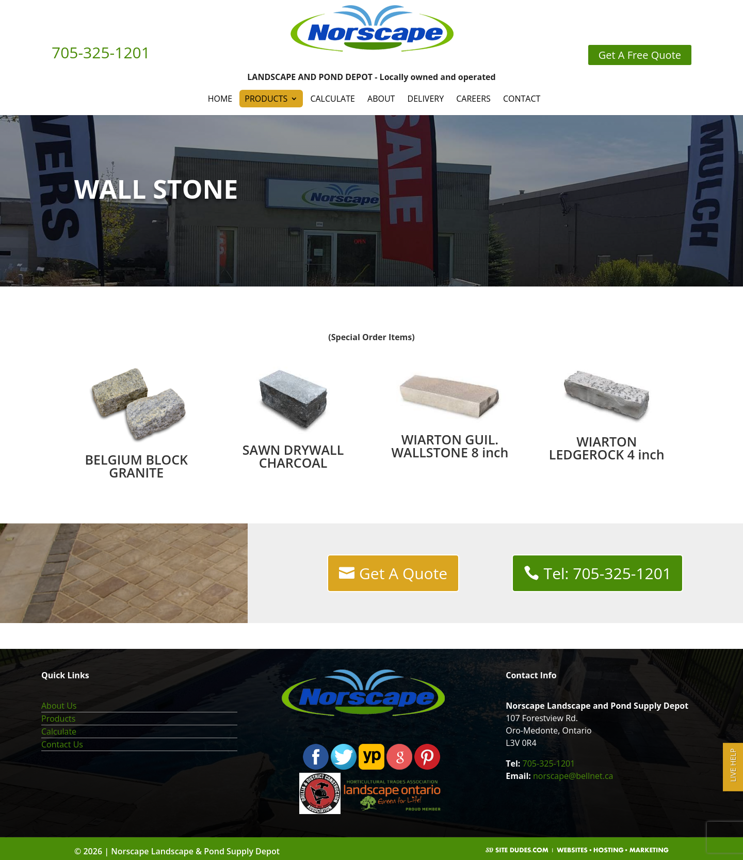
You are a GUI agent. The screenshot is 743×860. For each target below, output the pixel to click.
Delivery (426, 98)
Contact (521, 98)
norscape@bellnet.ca (573, 776)
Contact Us (62, 744)
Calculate (332, 98)
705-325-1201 (549, 763)
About (381, 98)
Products (266, 98)
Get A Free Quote (640, 55)
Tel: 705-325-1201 (607, 573)
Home (220, 98)
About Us (59, 705)
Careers (473, 98)
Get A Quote (403, 573)
